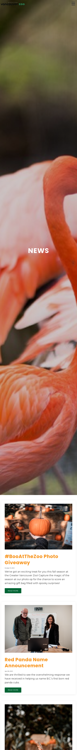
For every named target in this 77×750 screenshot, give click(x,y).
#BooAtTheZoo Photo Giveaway (31, 559)
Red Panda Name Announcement (26, 662)
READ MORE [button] (13, 591)
